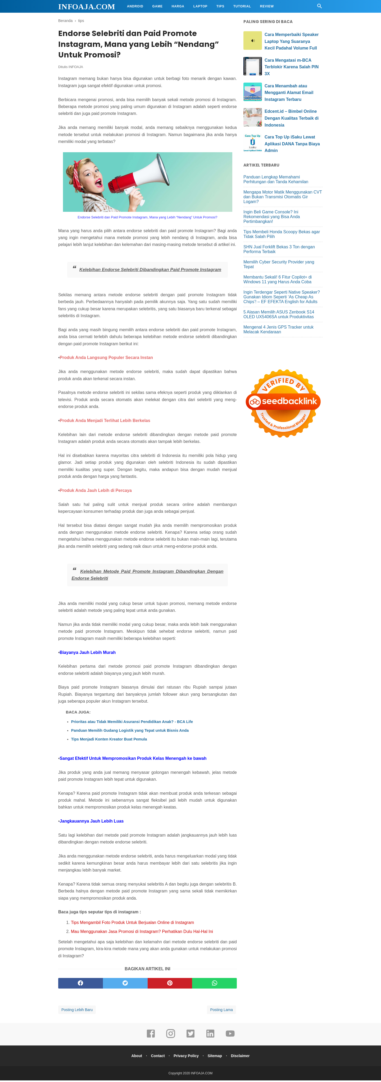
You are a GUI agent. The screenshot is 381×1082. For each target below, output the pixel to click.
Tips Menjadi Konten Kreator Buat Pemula (109, 741)
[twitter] (125, 985)
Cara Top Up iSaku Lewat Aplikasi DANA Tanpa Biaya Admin (292, 144)
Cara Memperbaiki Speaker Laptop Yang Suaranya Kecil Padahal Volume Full (292, 41)
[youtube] (230, 1038)
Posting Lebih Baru (77, 1011)
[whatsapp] (214, 985)
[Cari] (319, 7)
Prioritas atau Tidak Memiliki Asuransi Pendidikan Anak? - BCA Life (132, 723)
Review (267, 6)
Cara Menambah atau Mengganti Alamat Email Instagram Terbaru (289, 93)
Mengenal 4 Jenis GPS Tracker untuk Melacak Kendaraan (278, 329)
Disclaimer (242, 1057)
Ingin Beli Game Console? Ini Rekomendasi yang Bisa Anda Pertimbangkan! (271, 217)
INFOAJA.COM (86, 6)
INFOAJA (76, 68)
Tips (220, 6)
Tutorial (242, 6)
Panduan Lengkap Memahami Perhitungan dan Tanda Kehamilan (275, 179)
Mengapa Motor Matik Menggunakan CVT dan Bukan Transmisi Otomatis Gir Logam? (282, 197)
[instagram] (170, 1038)
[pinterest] (170, 985)
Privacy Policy (186, 1057)
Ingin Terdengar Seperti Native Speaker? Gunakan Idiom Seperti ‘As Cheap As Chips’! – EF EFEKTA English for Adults (281, 297)
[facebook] (80, 985)
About (134, 1057)
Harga (178, 6)
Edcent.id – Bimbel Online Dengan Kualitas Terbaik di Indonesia (292, 118)
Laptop (200, 6)
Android (135, 6)
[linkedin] (210, 1038)
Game (157, 6)
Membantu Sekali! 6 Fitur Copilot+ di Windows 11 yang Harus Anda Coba (277, 279)
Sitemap (216, 1057)
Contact (157, 1057)
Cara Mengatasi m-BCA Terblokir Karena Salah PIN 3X (292, 67)
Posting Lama (221, 1011)
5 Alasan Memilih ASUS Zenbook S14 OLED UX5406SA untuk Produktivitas (278, 314)
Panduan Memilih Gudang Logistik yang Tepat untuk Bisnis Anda (130, 732)
